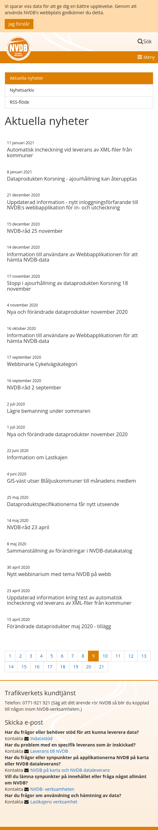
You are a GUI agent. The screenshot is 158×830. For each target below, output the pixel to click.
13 (143, 656)
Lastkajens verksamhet (53, 802)
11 (117, 656)
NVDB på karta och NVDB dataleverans (70, 770)
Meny (149, 57)
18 (62, 667)
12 (130, 656)
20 (88, 667)
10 (105, 656)
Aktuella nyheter (27, 78)
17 (49, 667)
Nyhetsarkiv (22, 90)
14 (11, 667)
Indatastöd (41, 738)
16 (36, 667)
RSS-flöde (19, 102)
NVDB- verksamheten (52, 789)
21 (101, 667)
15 (23, 667)
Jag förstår (19, 24)
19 (75, 667)
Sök (147, 41)
